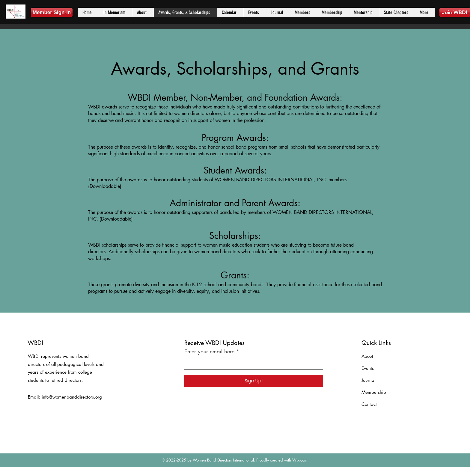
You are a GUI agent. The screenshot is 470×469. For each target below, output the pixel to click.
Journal (368, 380)
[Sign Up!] (253, 381)
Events (367, 368)
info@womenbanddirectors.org (72, 397)
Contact (369, 404)
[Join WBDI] (454, 12)
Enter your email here (209, 351)
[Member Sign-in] (52, 12)
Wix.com (299, 460)
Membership (373, 392)
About (367, 356)
